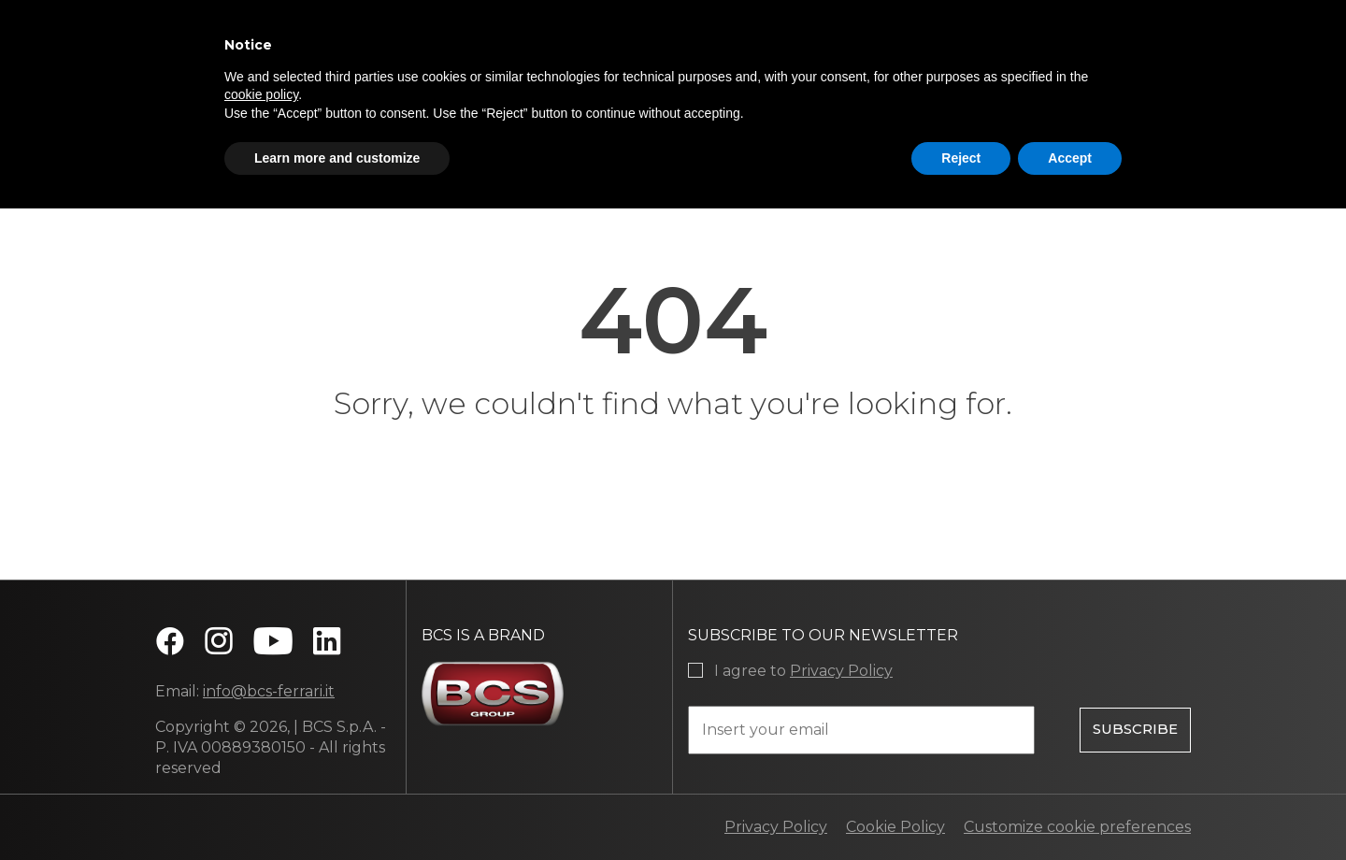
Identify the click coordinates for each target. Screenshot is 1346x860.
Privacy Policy (841, 671)
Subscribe (1135, 727)
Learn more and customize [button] (337, 157)
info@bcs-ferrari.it (269, 691)
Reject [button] (961, 157)
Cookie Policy (895, 827)
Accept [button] (1070, 157)
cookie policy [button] (261, 94)
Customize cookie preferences (1077, 827)
